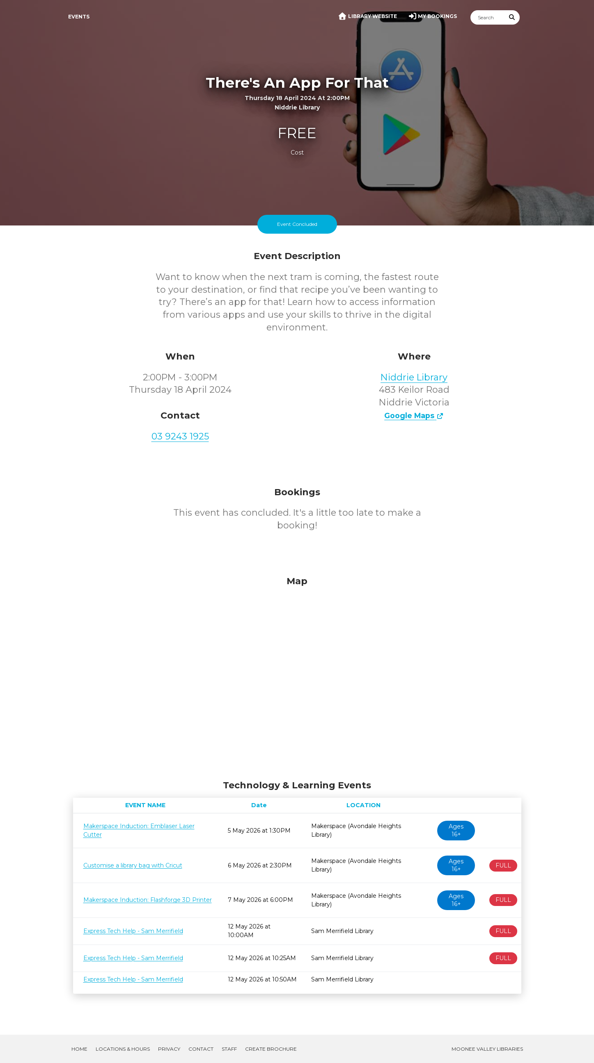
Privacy (169, 1049)
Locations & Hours (123, 1049)
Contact (200, 1049)
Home (79, 1049)
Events (78, 17)
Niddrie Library (414, 377)
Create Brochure (271, 1049)
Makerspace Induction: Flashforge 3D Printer (147, 900)
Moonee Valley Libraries (487, 1049)
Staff (229, 1049)
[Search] (487, 17)
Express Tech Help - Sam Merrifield (133, 931)
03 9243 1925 (180, 436)
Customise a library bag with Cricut (132, 865)
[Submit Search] (512, 17)
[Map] (297, 676)
